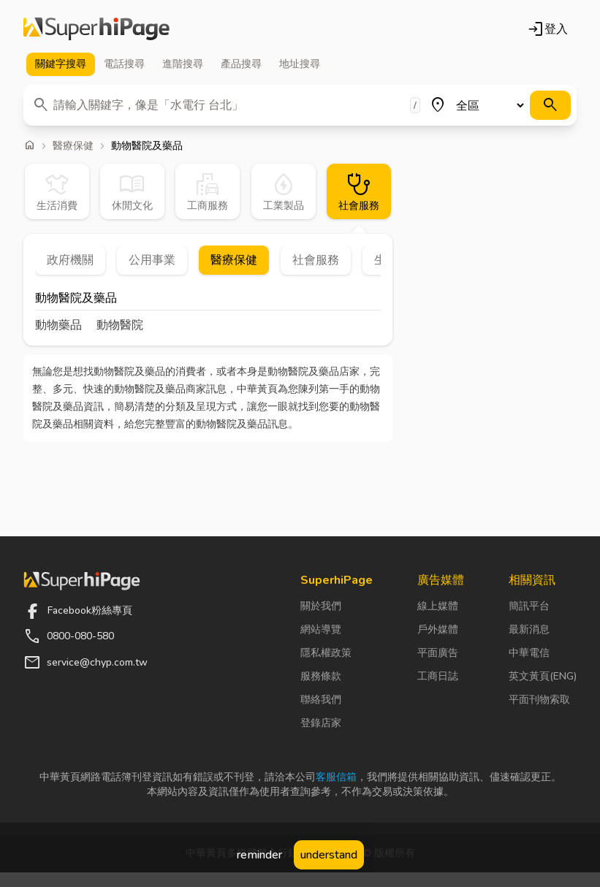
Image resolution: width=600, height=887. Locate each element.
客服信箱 (336, 777)
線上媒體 (437, 606)
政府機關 (70, 260)
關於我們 (320, 606)
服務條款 (320, 676)
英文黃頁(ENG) (543, 676)
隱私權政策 (326, 653)
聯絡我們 (320, 700)
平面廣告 (437, 653)
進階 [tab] (182, 64)
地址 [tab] (299, 64)
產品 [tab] (241, 64)
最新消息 (529, 629)
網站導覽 (320, 629)
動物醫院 (119, 325)
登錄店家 (320, 723)
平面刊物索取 (539, 700)
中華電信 (529, 653)
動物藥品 (58, 325)
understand (328, 855)
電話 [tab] (124, 64)
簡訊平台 (529, 606)
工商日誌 (437, 676)
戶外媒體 (437, 629)
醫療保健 (73, 146)
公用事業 (152, 260)
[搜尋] (550, 105)
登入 (547, 29)
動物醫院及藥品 (76, 299)
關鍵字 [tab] (60, 64)
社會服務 (315, 260)
